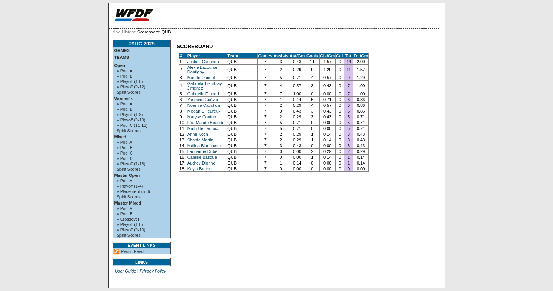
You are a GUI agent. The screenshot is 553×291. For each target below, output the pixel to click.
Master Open (127, 175)
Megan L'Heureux (204, 111)
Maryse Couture (202, 117)
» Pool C (125, 153)
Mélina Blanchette (204, 145)
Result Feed (132, 251)
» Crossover (128, 219)
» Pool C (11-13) (132, 125)
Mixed (120, 137)
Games (122, 50)
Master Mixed (127, 203)
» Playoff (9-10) (131, 120)
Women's (123, 98)
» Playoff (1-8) (130, 81)
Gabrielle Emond (203, 93)
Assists (280, 55)
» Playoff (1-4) (130, 186)
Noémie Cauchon (203, 105)
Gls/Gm (327, 55)
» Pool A (124, 70)
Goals (312, 55)
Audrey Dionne (201, 163)
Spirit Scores (129, 92)
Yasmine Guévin (202, 99)
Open (119, 65)
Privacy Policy (153, 271)
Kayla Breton (199, 168)
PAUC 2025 (141, 44)
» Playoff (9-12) (131, 87)
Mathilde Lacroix (202, 128)
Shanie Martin (200, 140)
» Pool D (125, 158)
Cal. (340, 55)
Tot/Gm (361, 55)
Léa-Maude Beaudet (206, 122)
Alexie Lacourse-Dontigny (203, 69)
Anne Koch (197, 134)
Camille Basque (202, 157)
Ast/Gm (297, 55)
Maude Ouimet (201, 77)
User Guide (125, 271)
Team (232, 55)
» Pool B (125, 76)
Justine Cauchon (203, 61)
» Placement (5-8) (133, 191)
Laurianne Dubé (202, 151)
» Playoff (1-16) (131, 163)
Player (193, 55)
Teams (121, 57)
